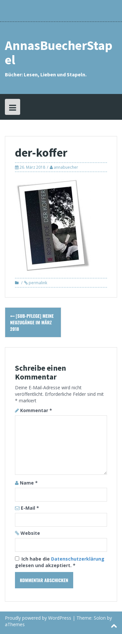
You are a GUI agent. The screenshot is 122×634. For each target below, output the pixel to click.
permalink (37, 283)
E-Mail (30, 508)
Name (29, 483)
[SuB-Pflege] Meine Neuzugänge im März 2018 (32, 322)
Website (30, 533)
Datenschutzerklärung (77, 559)
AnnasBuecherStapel (59, 52)
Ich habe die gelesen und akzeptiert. (59, 562)
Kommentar (36, 410)
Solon (100, 618)
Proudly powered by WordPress (38, 618)
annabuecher (66, 167)
